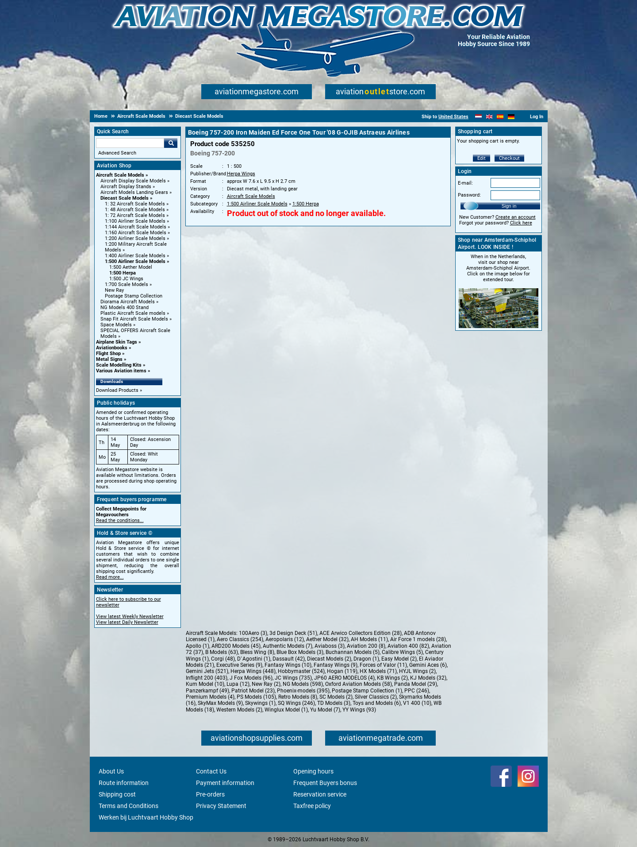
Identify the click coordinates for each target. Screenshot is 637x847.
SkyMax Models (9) (220, 703)
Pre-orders (210, 794)
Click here (521, 223)
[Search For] (130, 143)
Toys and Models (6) (377, 703)
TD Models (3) (333, 703)
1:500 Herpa (122, 273)
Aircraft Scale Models (120, 175)
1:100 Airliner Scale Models (135, 221)
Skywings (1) (260, 703)
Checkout (509, 158)
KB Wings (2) (392, 678)
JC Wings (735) (293, 678)
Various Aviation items (121, 371)
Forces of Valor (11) (383, 665)
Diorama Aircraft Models (127, 302)
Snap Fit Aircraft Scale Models (134, 319)
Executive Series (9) (239, 665)
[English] (489, 117)
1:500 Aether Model (130, 267)
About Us (111, 771)
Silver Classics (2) (376, 697)
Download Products (117, 390)
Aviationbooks (111, 348)
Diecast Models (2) (329, 659)
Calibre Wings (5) (402, 652)
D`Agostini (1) (253, 659)
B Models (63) (221, 652)
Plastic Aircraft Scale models (132, 313)
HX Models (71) (378, 671)
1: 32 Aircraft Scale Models (135, 204)
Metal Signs (109, 359)
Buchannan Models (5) (353, 652)
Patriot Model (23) (253, 691)
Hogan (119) (342, 671)
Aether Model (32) (327, 639)
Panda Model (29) (415, 684)
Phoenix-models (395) (303, 691)
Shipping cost (117, 794)
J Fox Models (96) (251, 678)
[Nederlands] (478, 117)
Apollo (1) (197, 646)
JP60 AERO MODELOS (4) (344, 678)
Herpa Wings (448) (253, 671)
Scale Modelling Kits (119, 365)
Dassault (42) (288, 659)
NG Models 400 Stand (124, 307)
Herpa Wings (241, 174)
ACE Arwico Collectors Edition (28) (360, 633)
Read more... (110, 577)
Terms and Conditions (128, 805)
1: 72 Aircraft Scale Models (135, 215)
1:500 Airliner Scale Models (135, 261)
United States (453, 117)
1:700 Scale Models (126, 284)
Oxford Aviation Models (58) (358, 684)
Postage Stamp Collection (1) (367, 691)
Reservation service (319, 794)
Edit (481, 158)
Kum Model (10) (205, 684)
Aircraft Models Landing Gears (134, 192)
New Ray (114, 290)
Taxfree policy (312, 805)
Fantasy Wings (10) (288, 665)
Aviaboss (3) (330, 646)
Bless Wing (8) (257, 652)
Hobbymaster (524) (301, 671)
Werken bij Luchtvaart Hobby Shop (146, 817)
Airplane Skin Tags (116, 342)
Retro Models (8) (297, 697)
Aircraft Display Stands (125, 187)
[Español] (500, 117)
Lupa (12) (237, 684)
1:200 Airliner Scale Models (135, 238)
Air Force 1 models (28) (418, 639)
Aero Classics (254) (240, 639)
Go (170, 143)
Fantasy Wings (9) (335, 665)
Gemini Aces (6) (428, 665)
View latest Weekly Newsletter (130, 616)
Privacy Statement (221, 805)
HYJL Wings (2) (417, 671)
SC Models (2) (336, 697)
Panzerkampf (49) (207, 691)
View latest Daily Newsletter (127, 622)
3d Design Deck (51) (293, 633)
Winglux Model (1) (286, 710)
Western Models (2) (239, 710)
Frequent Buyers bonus (325, 782)
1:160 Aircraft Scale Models (135, 233)
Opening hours (313, 771)
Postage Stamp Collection (133, 296)
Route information (124, 782)
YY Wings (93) (359, 710)
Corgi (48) (223, 659)
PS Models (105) (256, 697)
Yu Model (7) (325, 710)
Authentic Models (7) (287, 646)
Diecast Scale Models (124, 198)
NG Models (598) (303, 684)
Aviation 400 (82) (408, 646)
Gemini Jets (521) (207, 671)
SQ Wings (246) (296, 703)
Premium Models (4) (210, 697)
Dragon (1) (366, 659)
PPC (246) (416, 691)
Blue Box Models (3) (299, 652)
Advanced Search (117, 153)
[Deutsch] (511, 117)
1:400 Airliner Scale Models (135, 256)
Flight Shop (108, 353)
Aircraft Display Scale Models (133, 181)
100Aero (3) (253, 633)
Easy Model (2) (399, 659)
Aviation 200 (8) (366, 646)
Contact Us (211, 771)
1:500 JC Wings (126, 279)
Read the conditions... (120, 520)
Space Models (116, 325)
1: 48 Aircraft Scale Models (135, 210)
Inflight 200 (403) (206, 678)
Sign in (509, 206)
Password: (469, 195)
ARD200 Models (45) (236, 646)
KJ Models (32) (428, 678)
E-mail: (465, 183)
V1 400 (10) (417, 703)
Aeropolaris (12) (284, 639)
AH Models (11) (369, 639)
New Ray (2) (266, 684)
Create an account (515, 217)
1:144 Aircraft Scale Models (135, 227)
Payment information (225, 782)
